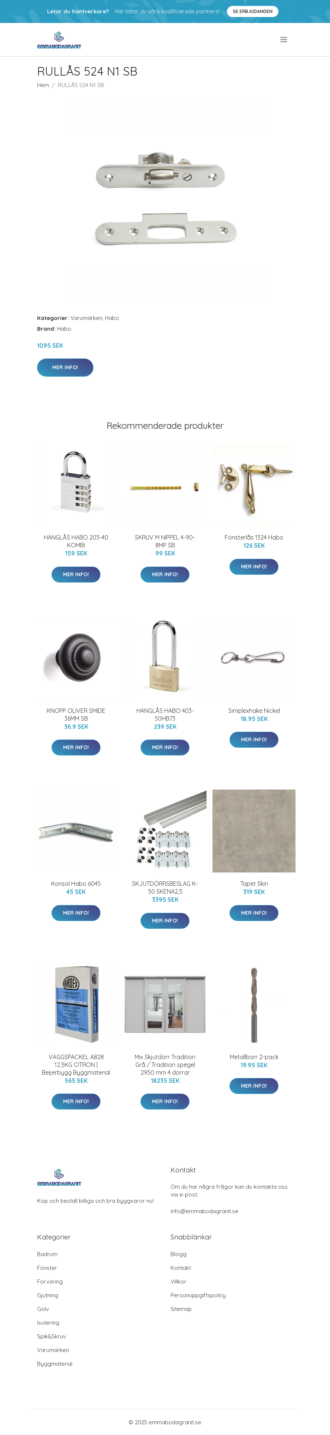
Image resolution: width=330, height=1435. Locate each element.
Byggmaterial (54, 1363)
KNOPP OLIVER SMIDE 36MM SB (76, 714)
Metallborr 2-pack (254, 1057)
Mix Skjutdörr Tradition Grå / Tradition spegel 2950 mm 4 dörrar (165, 1064)
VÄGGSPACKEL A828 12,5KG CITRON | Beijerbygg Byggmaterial (76, 1064)
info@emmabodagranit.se (204, 1211)
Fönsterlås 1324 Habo (254, 537)
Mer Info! (65, 367)
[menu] (284, 39)
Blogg (179, 1254)
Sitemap (181, 1308)
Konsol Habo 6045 (76, 883)
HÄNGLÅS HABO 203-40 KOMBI (76, 541)
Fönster (47, 1267)
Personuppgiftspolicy (198, 1295)
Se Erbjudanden (253, 11)
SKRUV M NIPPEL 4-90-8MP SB (165, 541)
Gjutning (47, 1295)
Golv (43, 1308)
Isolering (48, 1322)
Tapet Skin (254, 883)
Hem (43, 85)
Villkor (179, 1281)
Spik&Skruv (51, 1336)
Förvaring (50, 1281)
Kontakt (181, 1267)
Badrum (47, 1254)
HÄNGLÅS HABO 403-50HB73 (165, 714)
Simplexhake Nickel (254, 710)
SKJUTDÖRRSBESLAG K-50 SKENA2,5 (165, 887)
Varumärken (86, 317)
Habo (112, 317)
